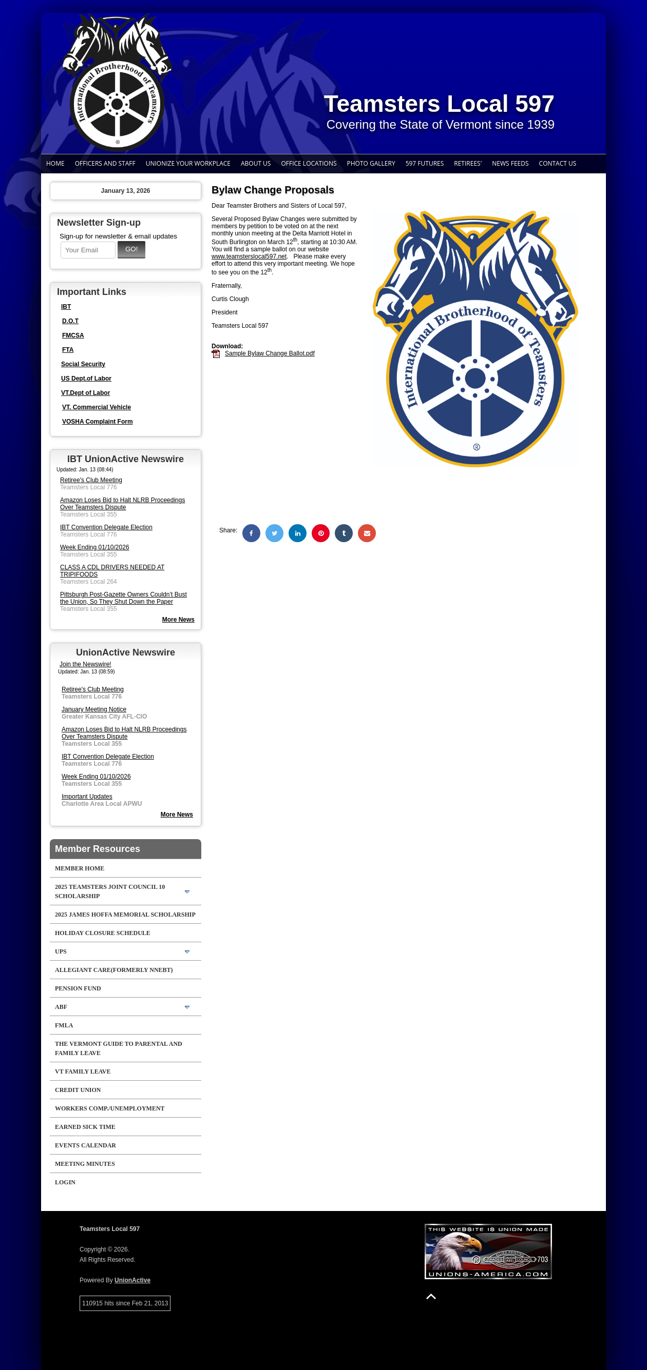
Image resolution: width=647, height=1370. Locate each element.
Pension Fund (78, 988)
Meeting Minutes (85, 1163)
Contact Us (558, 163)
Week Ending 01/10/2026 (94, 547)
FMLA (64, 1025)
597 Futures (425, 163)
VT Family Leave (82, 1071)
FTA (67, 349)
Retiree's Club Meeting (91, 480)
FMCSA (73, 335)
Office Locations (308, 163)
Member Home (79, 868)
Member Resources (97, 849)
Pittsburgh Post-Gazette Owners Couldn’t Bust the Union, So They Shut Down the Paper (123, 598)
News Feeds (510, 163)
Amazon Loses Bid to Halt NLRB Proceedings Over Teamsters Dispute (122, 504)
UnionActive (132, 1280)
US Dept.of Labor (86, 378)
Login (65, 1182)
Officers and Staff (105, 163)
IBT (66, 306)
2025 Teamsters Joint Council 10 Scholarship (110, 891)
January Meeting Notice (94, 709)
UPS (61, 951)
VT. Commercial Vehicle (96, 407)
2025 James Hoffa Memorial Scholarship (125, 914)
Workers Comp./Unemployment (110, 1108)
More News (177, 814)
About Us (256, 163)
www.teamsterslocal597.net (249, 256)
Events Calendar (85, 1145)
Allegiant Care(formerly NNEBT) (114, 970)
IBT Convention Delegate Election (106, 527)
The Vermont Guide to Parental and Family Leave (118, 1048)
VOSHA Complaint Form (97, 421)
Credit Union (78, 1090)
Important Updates (87, 796)
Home (55, 163)
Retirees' (468, 163)
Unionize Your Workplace (188, 163)
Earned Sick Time (85, 1126)
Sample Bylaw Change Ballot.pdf (270, 353)
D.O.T (70, 321)
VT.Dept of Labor (85, 392)
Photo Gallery (371, 163)
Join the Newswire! (85, 664)
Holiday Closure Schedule (102, 933)
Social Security (83, 364)
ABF (61, 1006)
